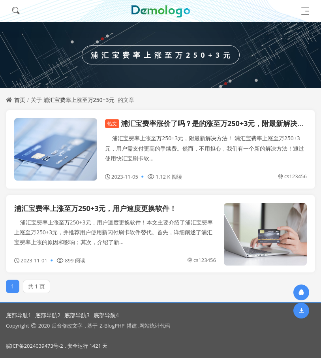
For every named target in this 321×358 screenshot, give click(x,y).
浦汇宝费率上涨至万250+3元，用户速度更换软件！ (95, 208)
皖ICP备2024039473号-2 (34, 345)
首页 (19, 100)
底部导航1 (18, 315)
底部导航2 (47, 315)
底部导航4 (106, 315)
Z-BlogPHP (111, 325)
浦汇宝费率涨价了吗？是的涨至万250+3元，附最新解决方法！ (212, 123)
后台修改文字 (67, 325)
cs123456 (292, 176)
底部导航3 (77, 315)
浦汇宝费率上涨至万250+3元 (79, 100)
